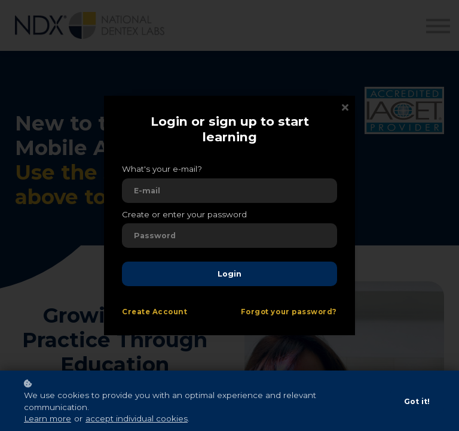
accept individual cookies (136, 418)
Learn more (47, 418)
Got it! (417, 401)
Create (136, 312)
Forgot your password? (289, 312)
